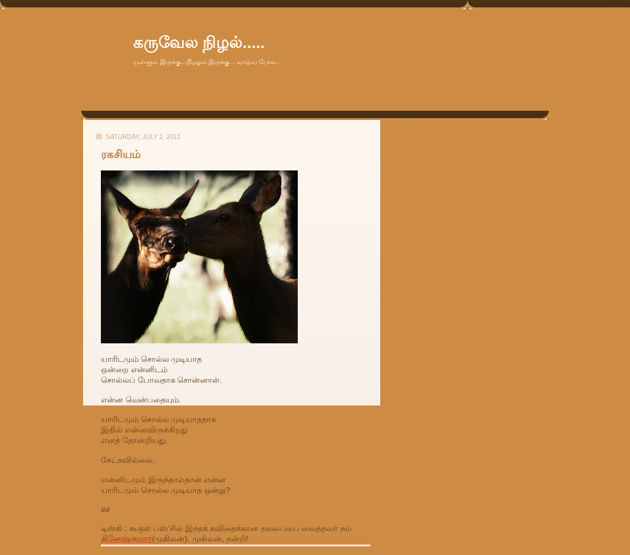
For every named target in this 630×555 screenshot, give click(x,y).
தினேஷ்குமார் (126, 538)
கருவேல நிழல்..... (199, 42)
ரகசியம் (120, 154)
